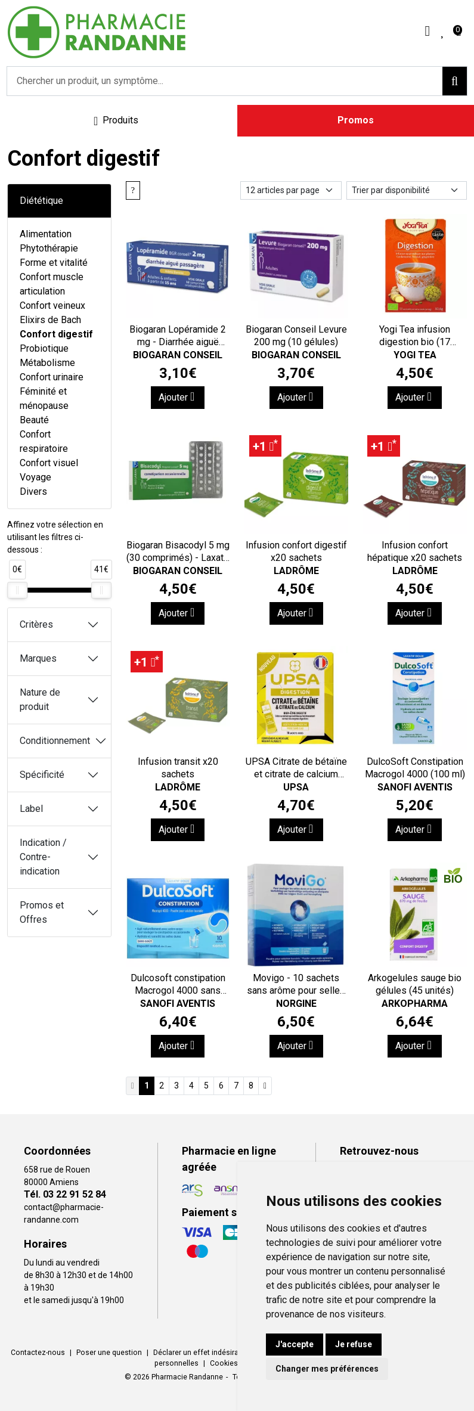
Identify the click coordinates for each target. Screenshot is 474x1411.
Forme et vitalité (54, 262)
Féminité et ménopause (44, 398)
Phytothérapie (49, 248)
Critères (36, 624)
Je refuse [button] (353, 1344)
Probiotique (44, 348)
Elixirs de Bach (50, 319)
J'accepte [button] (294, 1344)
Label (31, 808)
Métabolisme (47, 362)
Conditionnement (55, 740)
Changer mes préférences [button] (327, 1368)
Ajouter (176, 396)
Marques (38, 658)
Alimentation (46, 234)
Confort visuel (49, 463)
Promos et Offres (42, 912)
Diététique (41, 200)
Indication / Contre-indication (43, 857)
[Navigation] (116, 120)
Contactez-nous (38, 1352)
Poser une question (109, 1352)
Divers (33, 491)
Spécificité (42, 774)
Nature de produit (40, 699)
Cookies (224, 1363)
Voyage (35, 477)
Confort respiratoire (44, 441)
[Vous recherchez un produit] (225, 81)
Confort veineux (52, 305)
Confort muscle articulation (51, 284)
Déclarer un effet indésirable (201, 1352)
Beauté (34, 420)
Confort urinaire (51, 377)
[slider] (17, 590)
